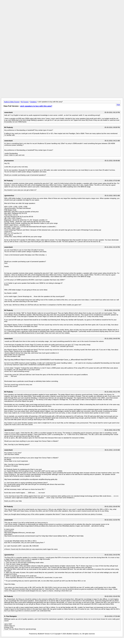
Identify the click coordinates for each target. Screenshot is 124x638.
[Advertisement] (62, 7)
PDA (118, 104)
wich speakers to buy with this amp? (36, 106)
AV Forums (24, 102)
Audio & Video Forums (11, 102)
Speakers (33, 102)
